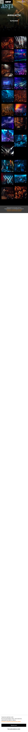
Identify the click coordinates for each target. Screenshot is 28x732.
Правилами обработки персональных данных (14, 210)
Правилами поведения (11, 209)
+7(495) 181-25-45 (21, 2)
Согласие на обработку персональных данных (11, 721)
